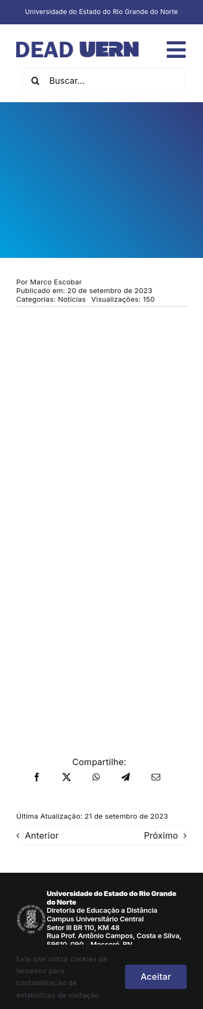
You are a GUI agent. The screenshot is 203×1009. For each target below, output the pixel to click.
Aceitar (156, 976)
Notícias (72, 299)
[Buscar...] (103, 80)
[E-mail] (156, 777)
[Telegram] (125, 777)
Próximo (161, 835)
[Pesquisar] (35, 80)
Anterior (42, 835)
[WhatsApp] (96, 777)
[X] (66, 777)
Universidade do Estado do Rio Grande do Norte (101, 12)
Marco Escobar (56, 281)
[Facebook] (37, 777)
